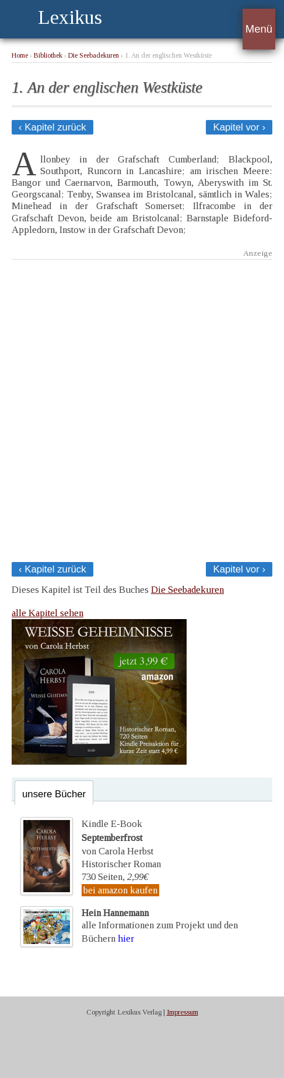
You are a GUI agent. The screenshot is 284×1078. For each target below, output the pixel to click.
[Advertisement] (142, 407)
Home (20, 55)
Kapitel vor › (239, 127)
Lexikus (70, 17)
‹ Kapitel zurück (52, 127)
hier (126, 938)
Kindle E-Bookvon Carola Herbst (117, 837)
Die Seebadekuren (93, 55)
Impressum (182, 1012)
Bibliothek (48, 55)
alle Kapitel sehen (47, 612)
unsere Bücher (54, 794)
